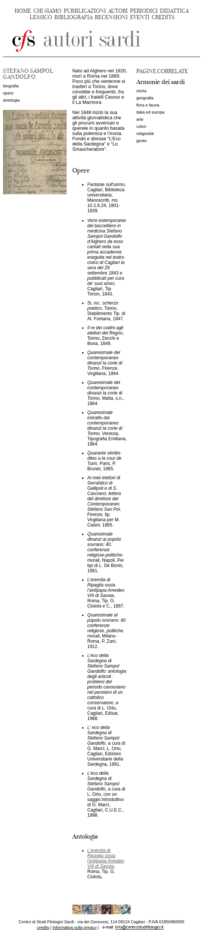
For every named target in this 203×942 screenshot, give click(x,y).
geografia (145, 98)
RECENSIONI (111, 17)
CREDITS (163, 17)
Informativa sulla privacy (74, 927)
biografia (11, 86)
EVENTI (139, 17)
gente (141, 140)
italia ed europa (150, 112)
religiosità (145, 133)
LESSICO (41, 17)
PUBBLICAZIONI (85, 11)
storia (141, 90)
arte (139, 119)
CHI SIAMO (47, 11)
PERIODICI (144, 11)
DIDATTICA (174, 11)
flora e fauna (147, 105)
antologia (11, 100)
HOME (23, 11)
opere (8, 93)
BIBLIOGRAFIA (73, 17)
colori (141, 126)
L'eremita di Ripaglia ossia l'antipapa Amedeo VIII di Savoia (105, 858)
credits (43, 927)
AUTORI (118, 11)
